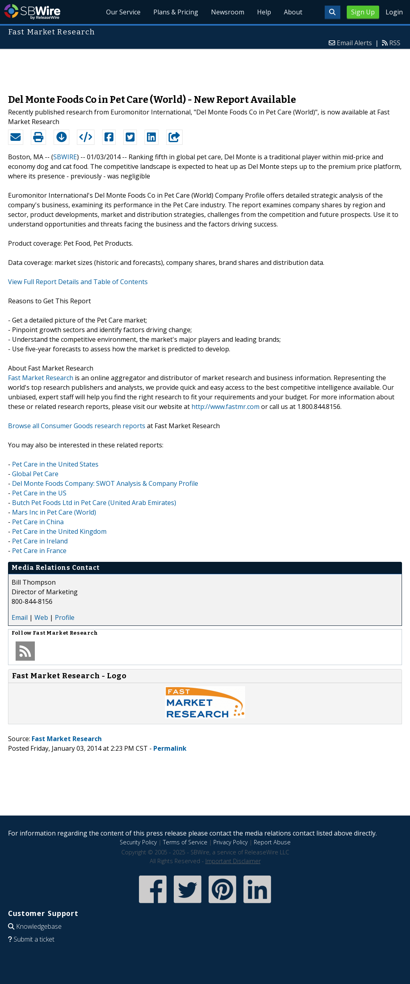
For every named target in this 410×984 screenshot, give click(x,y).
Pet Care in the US (39, 493)
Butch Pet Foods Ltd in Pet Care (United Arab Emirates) (94, 502)
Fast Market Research (40, 377)
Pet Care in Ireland (40, 541)
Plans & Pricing (175, 12)
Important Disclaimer (233, 861)
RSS (394, 42)
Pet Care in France (39, 550)
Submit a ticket (34, 939)
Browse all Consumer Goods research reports (76, 425)
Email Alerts (354, 42)
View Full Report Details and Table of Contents (78, 281)
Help (264, 12)
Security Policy (138, 842)
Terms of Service (185, 842)
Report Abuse (272, 842)
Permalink (170, 748)
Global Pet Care (35, 473)
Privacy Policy (230, 842)
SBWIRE (65, 156)
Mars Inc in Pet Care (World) (54, 512)
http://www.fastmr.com (225, 406)
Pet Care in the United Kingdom (59, 531)
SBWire (32, 12)
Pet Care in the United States (55, 464)
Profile (64, 617)
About (293, 12)
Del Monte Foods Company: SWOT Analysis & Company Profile (105, 483)
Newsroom (227, 12)
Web (41, 617)
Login (394, 12)
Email (20, 617)
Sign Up (363, 12)
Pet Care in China (38, 521)
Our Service (123, 12)
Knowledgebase (39, 926)
